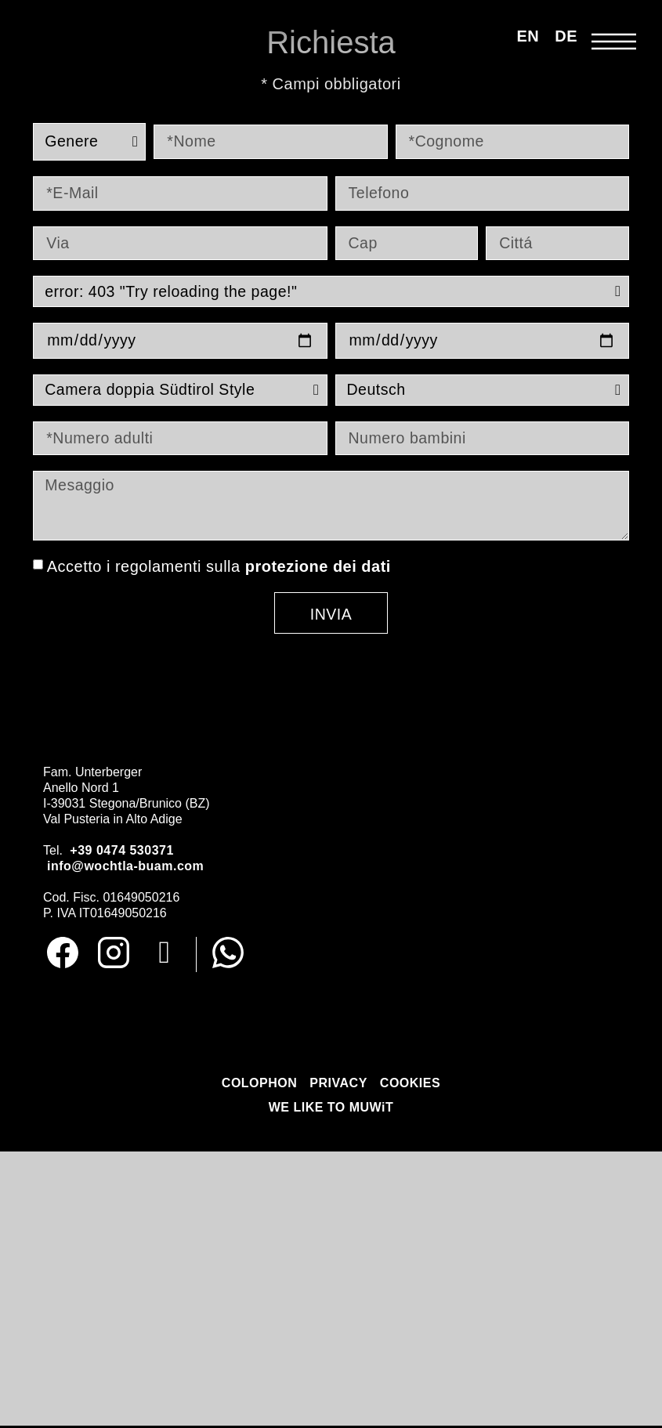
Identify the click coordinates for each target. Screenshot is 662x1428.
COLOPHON (259, 1086)
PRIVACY (338, 1086)
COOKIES (410, 1086)
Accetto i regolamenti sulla (219, 568)
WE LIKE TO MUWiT (331, 1110)
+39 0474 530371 (122, 852)
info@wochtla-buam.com (125, 868)
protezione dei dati (318, 568)
